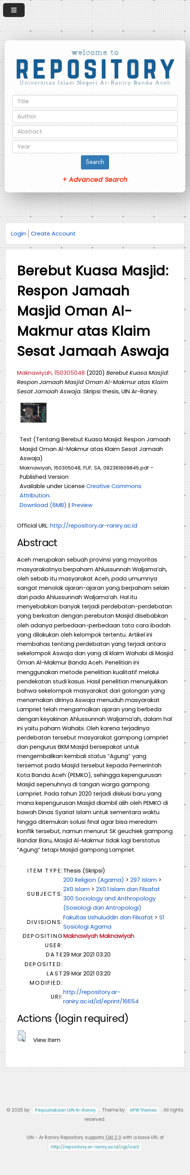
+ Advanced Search (94, 179)
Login (18, 233)
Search (95, 161)
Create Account (53, 233)
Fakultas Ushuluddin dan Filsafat (108, 917)
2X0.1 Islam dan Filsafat (128, 889)
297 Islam (143, 880)
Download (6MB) (43, 505)
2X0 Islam (76, 889)
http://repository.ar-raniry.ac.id (93, 525)
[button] (21, 1036)
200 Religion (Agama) (93, 880)
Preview (82, 505)
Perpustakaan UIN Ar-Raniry (65, 1110)
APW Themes (143, 1110)
